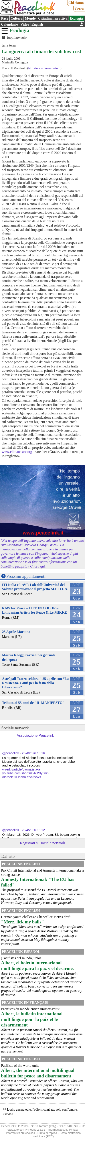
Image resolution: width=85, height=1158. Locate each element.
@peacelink (10, 753)
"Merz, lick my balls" (22, 921)
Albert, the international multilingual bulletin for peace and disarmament (37, 1073)
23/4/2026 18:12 (33, 830)
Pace (4, 18)
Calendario (9, 24)
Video (24, 24)
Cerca (79, 9)
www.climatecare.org (17, 452)
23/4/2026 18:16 (33, 753)
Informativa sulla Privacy (63, 1129)
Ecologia (76, 18)
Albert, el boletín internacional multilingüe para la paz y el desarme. (37, 965)
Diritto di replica (47, 1133)
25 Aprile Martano (16, 632)
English (37, 24)
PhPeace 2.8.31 (35, 1129)
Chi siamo (76, 3)
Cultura (16, 18)
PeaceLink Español (21, 951)
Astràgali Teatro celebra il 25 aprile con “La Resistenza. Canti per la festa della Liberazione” (35, 683)
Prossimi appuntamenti (25, 576)
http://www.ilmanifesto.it (44, 68)
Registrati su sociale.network (42, 843)
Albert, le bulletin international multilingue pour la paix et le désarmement (32, 1019)
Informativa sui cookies (20, 1133)
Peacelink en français (25, 1002)
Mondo (30, 18)
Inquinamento (17, 37)
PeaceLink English (21, 864)
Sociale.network (15, 728)
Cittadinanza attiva (52, 18)
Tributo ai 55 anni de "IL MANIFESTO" (33, 703)
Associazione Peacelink (35, 735)
